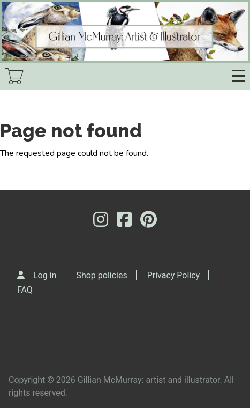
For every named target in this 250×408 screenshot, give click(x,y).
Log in (44, 275)
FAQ (25, 290)
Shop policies (101, 275)
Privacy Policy (173, 275)
